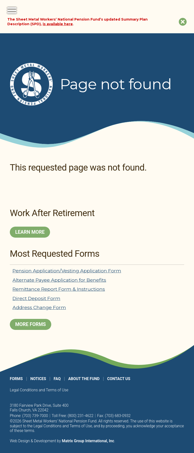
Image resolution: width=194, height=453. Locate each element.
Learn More (30, 232)
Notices (38, 378)
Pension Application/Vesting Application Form (67, 271)
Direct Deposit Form (36, 298)
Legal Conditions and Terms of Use (39, 390)
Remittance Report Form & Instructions (59, 289)
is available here (58, 24)
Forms (16, 378)
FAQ (57, 378)
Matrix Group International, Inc (88, 441)
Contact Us (118, 378)
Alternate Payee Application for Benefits (59, 280)
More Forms (30, 324)
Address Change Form (39, 307)
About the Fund (84, 378)
